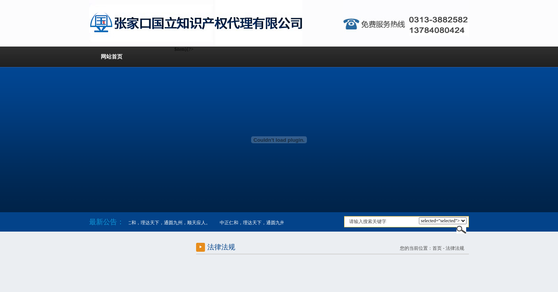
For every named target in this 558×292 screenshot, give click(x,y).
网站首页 (111, 57)
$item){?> (443, 220)
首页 (437, 248)
